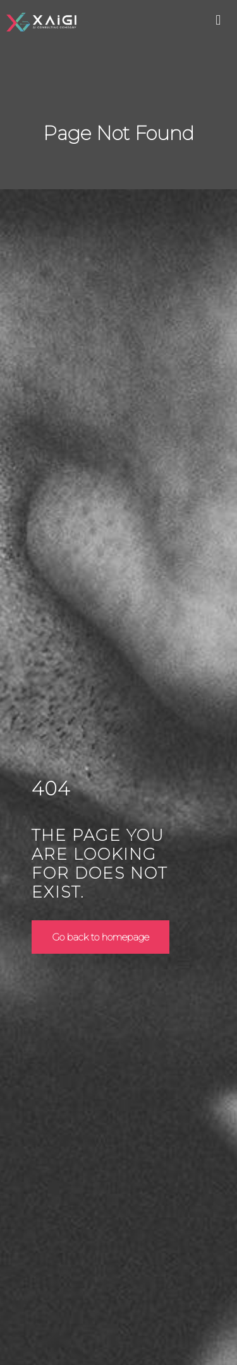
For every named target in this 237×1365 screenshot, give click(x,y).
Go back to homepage (100, 937)
